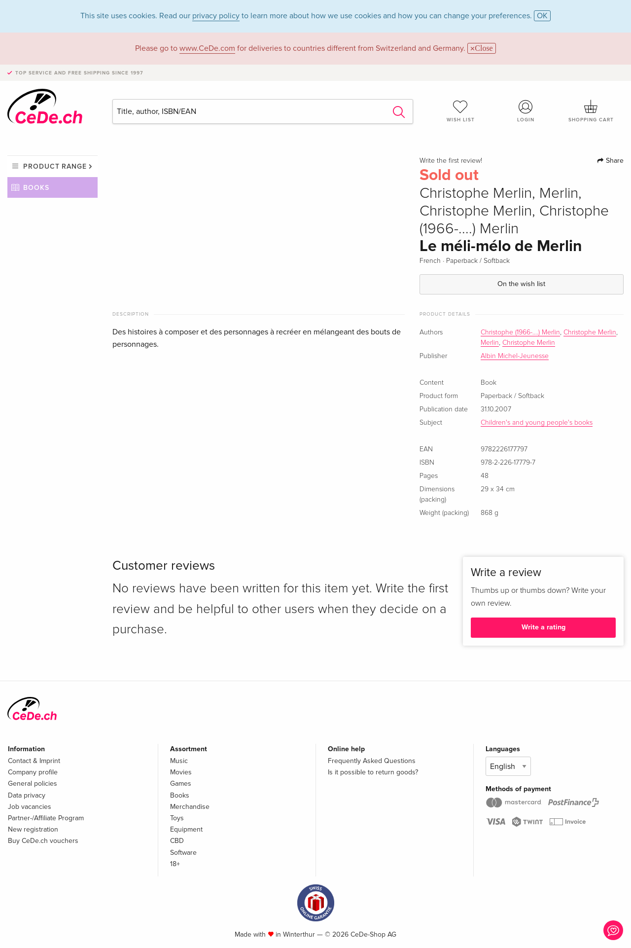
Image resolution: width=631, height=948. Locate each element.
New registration (33, 829)
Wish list (460, 111)
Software (183, 852)
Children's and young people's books (537, 422)
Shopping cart (591, 111)
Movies (181, 772)
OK (542, 16)
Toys (177, 818)
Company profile (33, 772)
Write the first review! (451, 160)
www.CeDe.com (207, 48)
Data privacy (26, 795)
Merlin (490, 342)
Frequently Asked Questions (372, 761)
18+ (175, 864)
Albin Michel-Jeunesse (515, 356)
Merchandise (190, 806)
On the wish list (521, 284)
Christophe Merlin (589, 332)
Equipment (186, 829)
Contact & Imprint (34, 761)
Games (180, 783)
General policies (32, 783)
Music (179, 761)
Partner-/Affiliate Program (46, 818)
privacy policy (216, 16)
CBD (177, 841)
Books (36, 187)
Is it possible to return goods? (373, 772)
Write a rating (543, 627)
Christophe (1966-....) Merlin (520, 332)
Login (526, 111)
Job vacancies (29, 806)
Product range (55, 166)
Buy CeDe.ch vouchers (43, 841)
